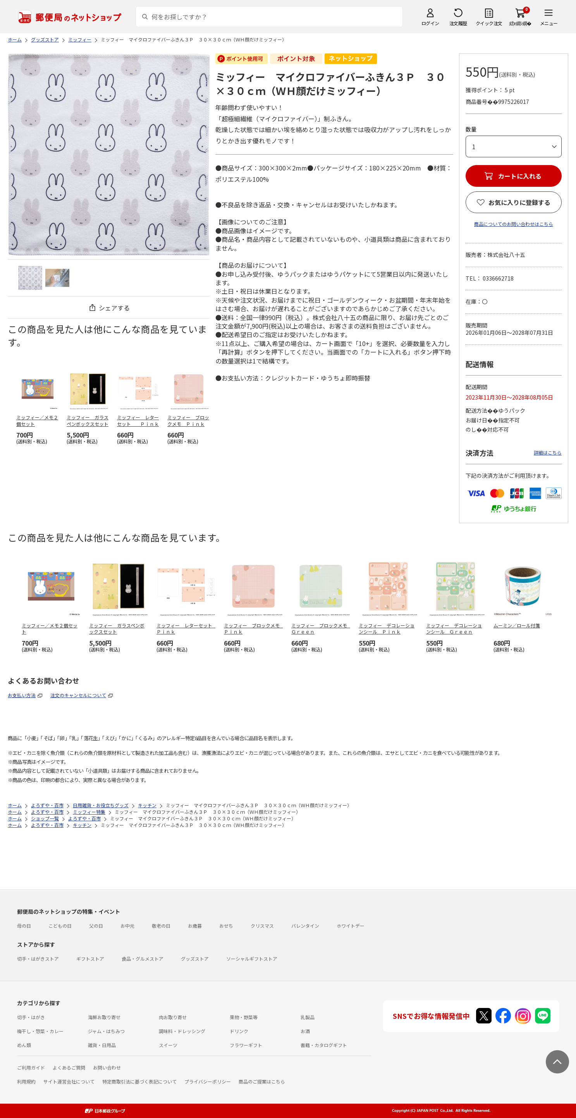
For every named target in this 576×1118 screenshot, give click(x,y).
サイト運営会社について (69, 1081)
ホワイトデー (351, 925)
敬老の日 (161, 925)
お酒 (305, 1031)
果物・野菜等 (244, 1017)
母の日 (24, 925)
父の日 (96, 925)
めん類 (24, 1045)
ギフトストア (90, 958)
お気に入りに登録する (519, 202)
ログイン (430, 23)
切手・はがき (31, 1017)
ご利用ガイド (31, 1067)
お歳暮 (195, 925)
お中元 (127, 925)
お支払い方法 (22, 695)
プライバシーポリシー (207, 1081)
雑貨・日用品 (102, 1045)
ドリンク (239, 1031)
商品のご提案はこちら (262, 1081)
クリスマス (262, 925)
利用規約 (26, 1081)
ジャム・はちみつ (106, 1031)
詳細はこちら (548, 452)
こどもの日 (60, 925)
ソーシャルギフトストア (251, 958)
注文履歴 (458, 23)
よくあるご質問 (69, 1067)
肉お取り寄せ (173, 1017)
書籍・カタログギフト (324, 1045)
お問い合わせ (107, 1067)
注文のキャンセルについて (78, 695)
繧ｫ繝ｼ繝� (520, 23)
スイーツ (168, 1045)
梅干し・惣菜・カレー (40, 1031)
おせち (226, 925)
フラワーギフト (246, 1045)
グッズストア (195, 958)
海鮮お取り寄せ (104, 1017)
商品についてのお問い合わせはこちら (513, 223)
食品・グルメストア (142, 958)
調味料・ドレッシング (182, 1031)
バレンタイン (305, 925)
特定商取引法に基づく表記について (139, 1081)
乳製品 (308, 1017)
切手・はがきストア (38, 958)
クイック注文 (489, 23)
